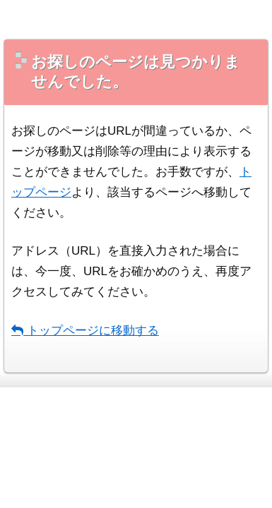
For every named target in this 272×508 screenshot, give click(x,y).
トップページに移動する (85, 330)
